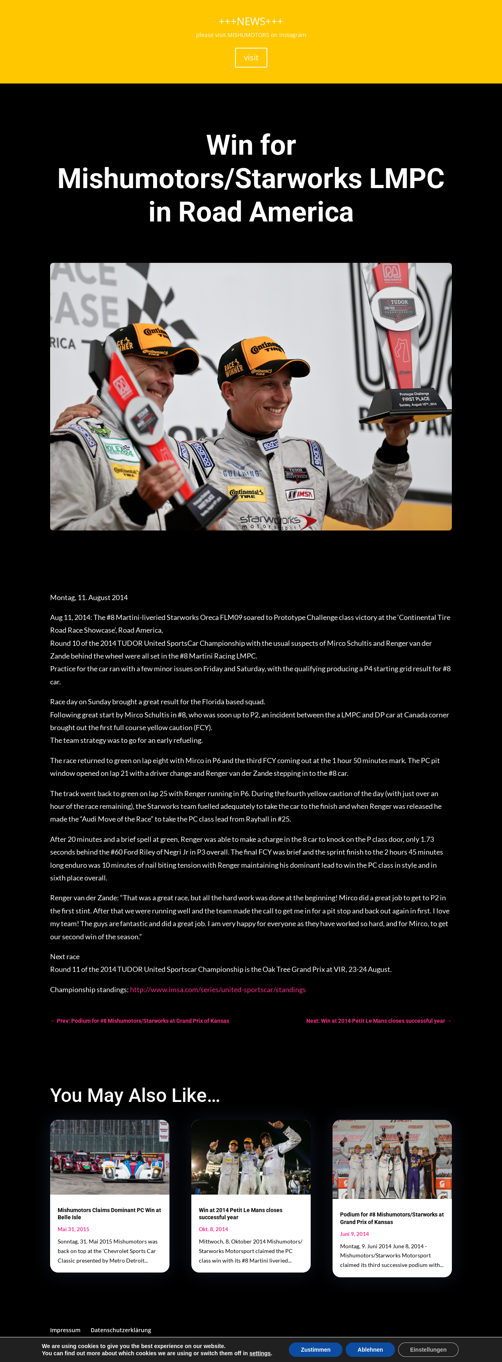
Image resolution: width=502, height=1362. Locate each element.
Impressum (65, 1330)
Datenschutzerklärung (121, 1330)
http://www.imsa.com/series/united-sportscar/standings (218, 989)
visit (251, 57)
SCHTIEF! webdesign (186, 1351)
